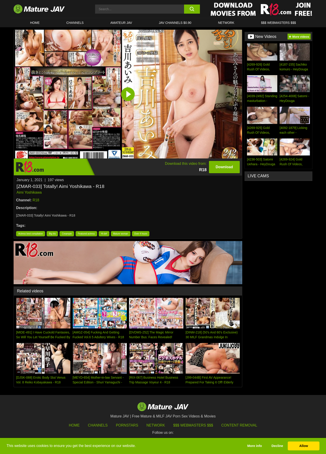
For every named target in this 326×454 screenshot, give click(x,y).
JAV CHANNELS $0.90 (175, 23)
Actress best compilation (30, 233)
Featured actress (86, 233)
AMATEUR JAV (121, 23)
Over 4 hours (140, 233)
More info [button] (254, 446)
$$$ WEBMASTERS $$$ (278, 23)
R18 (36, 200)
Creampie (67, 233)
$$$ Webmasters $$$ (193, 425)
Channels (98, 425)
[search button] (192, 9)
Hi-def (104, 233)
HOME (35, 23)
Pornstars (127, 425)
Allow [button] (303, 446)
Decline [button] (277, 446)
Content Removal (239, 425)
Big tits (52, 233)
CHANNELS (75, 23)
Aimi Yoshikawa (29, 192)
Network (226, 23)
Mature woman (120, 233)
